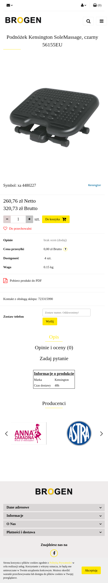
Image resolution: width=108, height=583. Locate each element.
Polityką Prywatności (61, 562)
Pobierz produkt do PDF (22, 280)
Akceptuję (91, 570)
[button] (97, 5)
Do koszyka (55, 219)
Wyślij (50, 321)
